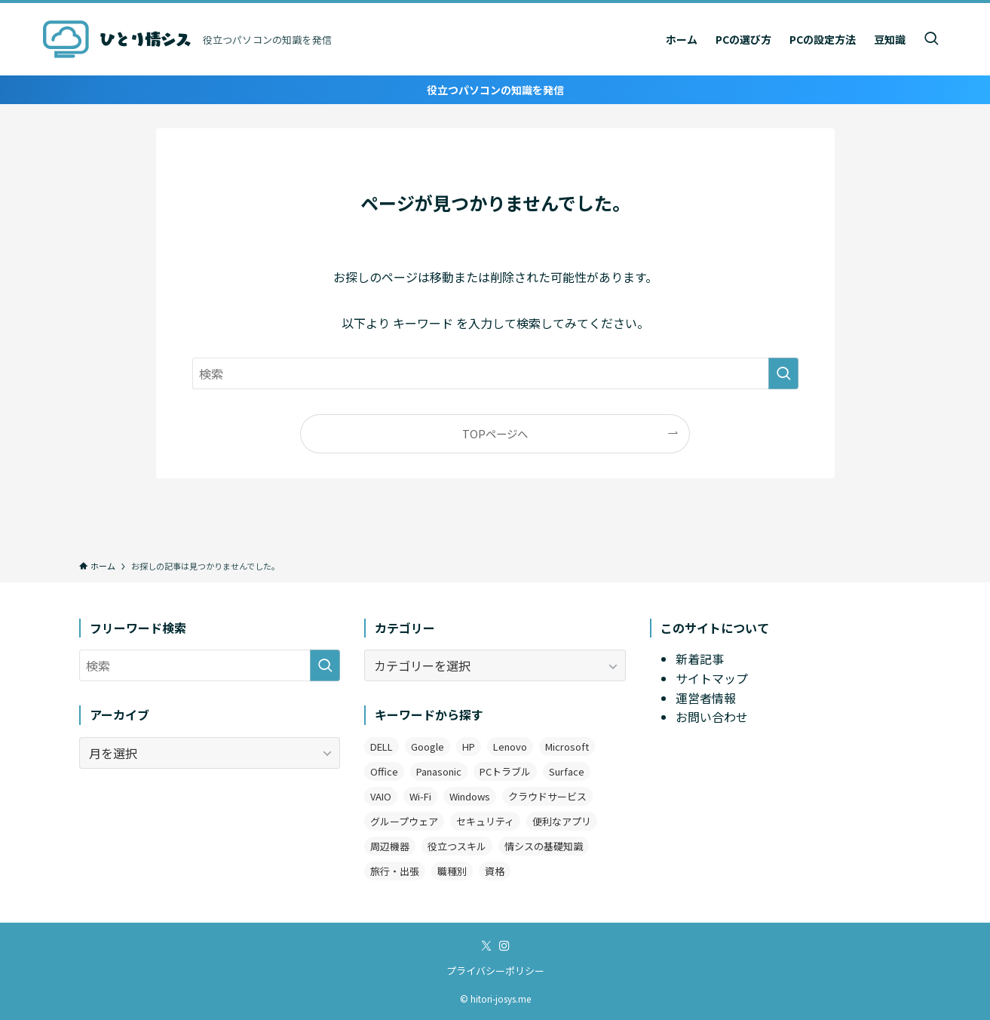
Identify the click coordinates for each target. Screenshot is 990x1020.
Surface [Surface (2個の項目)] (566, 771)
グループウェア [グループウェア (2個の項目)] (404, 821)
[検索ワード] (495, 373)
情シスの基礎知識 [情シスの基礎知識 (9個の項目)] (543, 846)
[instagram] (504, 946)
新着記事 (700, 659)
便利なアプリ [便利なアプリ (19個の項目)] (561, 821)
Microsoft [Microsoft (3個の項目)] (567, 746)
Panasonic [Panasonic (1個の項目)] (438, 771)
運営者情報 (706, 698)
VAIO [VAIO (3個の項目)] (380, 796)
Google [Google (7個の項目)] (427, 746)
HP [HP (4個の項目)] (468, 746)
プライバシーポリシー (495, 970)
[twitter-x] (486, 946)
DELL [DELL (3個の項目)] (381, 746)
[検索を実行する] (783, 373)
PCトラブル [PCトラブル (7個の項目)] (505, 771)
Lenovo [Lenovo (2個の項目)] (510, 746)
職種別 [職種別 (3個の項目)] (452, 871)
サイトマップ (712, 678)
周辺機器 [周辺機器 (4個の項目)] (389, 846)
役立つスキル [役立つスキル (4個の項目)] (457, 846)
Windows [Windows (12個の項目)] (469, 796)
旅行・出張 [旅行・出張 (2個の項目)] (394, 871)
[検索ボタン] (931, 39)
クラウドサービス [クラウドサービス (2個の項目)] (547, 796)
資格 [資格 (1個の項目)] (494, 871)
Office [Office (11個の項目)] (384, 771)
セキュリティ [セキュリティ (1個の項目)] (485, 821)
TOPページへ (495, 433)
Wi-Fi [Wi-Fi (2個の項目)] (420, 796)
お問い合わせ (712, 717)
